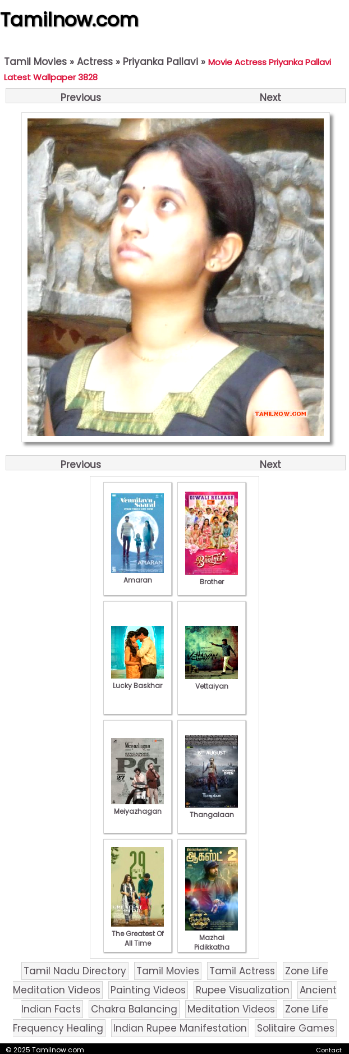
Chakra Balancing (134, 1009)
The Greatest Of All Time (137, 933)
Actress (95, 61)
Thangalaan (211, 809)
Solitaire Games (295, 1028)
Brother (211, 576)
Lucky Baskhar (137, 680)
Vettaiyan (211, 681)
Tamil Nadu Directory (75, 971)
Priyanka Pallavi (160, 61)
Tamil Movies (35, 61)
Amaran (137, 575)
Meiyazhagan (137, 806)
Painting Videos (148, 990)
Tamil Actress (242, 971)
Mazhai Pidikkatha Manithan (211, 942)
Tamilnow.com (69, 19)
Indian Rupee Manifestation (180, 1028)
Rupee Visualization (243, 990)
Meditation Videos (231, 1009)
